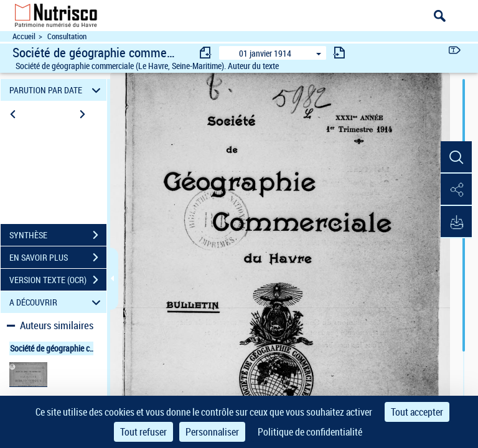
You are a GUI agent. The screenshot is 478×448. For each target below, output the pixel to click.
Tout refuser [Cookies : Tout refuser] (143, 432)
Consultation (67, 36)
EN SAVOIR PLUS (57, 257)
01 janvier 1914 (265, 53)
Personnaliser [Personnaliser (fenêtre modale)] (212, 432)
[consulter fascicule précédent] (206, 52)
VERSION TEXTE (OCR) (57, 280)
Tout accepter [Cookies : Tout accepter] (417, 412)
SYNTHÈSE (57, 235)
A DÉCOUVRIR (57, 302)
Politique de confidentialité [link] (310, 432)
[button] (456, 157)
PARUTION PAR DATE (57, 90)
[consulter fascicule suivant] (339, 52)
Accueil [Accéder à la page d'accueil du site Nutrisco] (23, 36)
